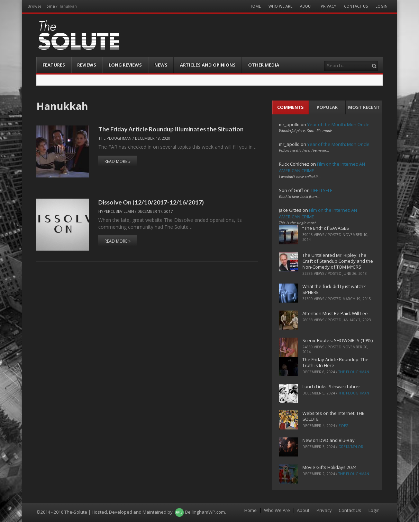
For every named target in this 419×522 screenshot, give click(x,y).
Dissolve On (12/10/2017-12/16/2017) (151, 202)
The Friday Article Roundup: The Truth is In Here (335, 362)
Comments (290, 107)
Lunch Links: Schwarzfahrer (331, 386)
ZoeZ (343, 425)
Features (54, 65)
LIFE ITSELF (321, 190)
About (306, 6)
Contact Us (356, 6)
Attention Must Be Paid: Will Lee (335, 313)
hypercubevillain (116, 211)
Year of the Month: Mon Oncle (338, 124)
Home (49, 6)
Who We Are (280, 6)
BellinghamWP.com (205, 512)
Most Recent (364, 107)
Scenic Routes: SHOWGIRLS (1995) (337, 340)
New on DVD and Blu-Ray (328, 440)
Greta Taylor (350, 446)
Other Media (263, 65)
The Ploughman (114, 138)
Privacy (328, 6)
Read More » (117, 161)
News (160, 65)
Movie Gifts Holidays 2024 (329, 467)
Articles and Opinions (208, 65)
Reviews (86, 65)
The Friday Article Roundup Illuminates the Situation (171, 129)
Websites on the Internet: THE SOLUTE (333, 416)
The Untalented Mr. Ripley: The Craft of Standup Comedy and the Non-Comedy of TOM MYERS (337, 261)
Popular (327, 107)
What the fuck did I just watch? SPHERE (333, 289)
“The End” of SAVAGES (325, 228)
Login (381, 6)
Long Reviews (125, 65)
